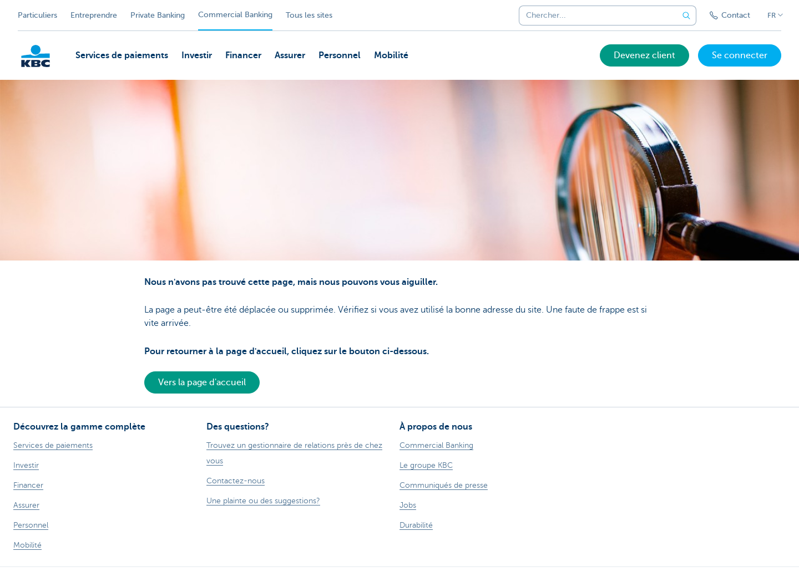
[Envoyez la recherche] (686, 15)
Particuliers (37, 15)
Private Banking (157, 15)
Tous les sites (309, 15)
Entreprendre (93, 15)
